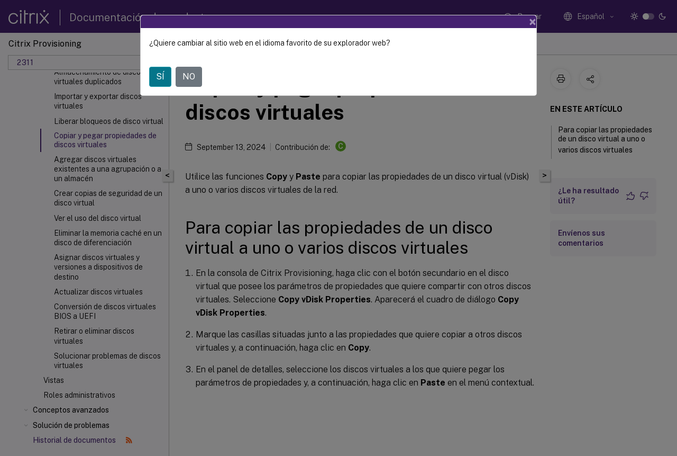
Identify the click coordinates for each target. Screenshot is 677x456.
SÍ (160, 76)
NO (188, 76)
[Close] (532, 22)
